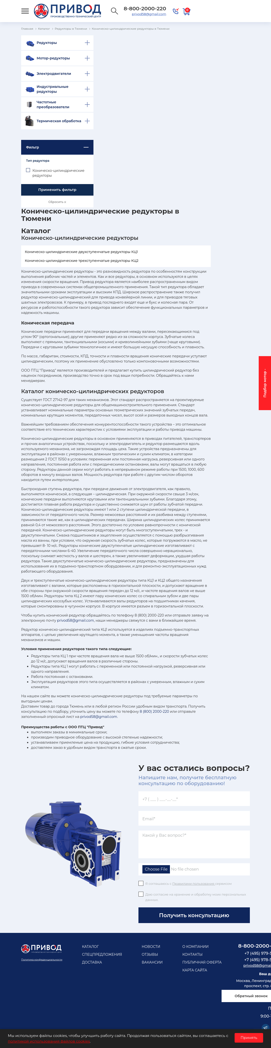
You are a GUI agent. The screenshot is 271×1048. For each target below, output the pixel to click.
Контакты (192, 954)
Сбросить (57, 202)
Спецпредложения (102, 954)
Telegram (266, 1028)
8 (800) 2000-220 (154, 711)
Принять (249, 1037)
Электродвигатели (54, 73)
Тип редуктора (37, 160)
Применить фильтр (57, 189)
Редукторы (47, 42)
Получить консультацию (194, 915)
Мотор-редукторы (53, 58)
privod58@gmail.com (149, 14)
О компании (195, 946)
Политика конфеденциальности (41, 959)
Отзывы (150, 954)
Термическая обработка (59, 121)
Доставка (92, 962)
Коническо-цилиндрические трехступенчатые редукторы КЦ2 (81, 260)
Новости (151, 946)
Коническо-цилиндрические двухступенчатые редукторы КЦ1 (81, 252)
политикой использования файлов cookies (49, 1041)
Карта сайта (194, 970)
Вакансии (152, 962)
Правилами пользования (193, 884)
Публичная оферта (202, 962)
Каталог (90, 946)
